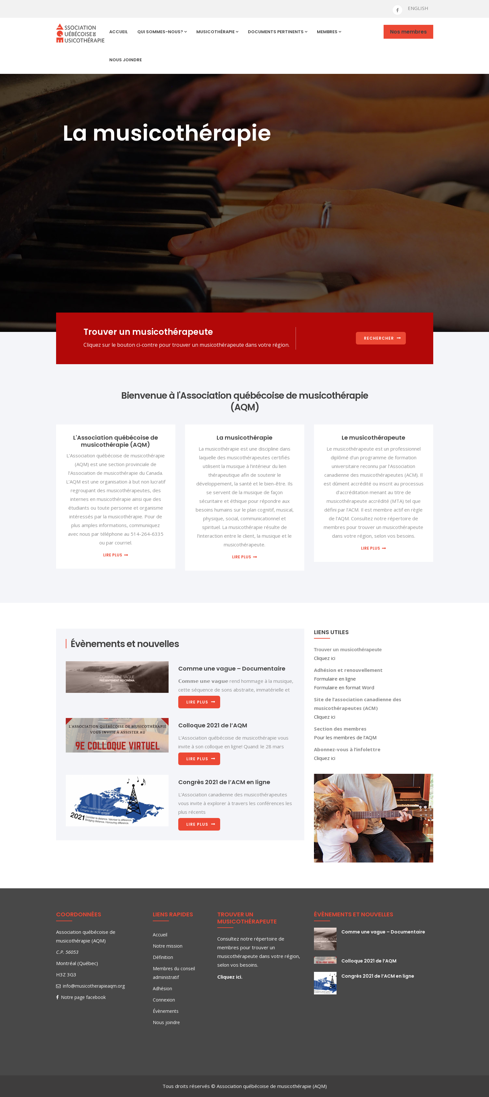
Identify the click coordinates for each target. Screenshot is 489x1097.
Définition (163, 957)
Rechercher (379, 338)
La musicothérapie (244, 438)
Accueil (118, 32)
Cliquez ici (324, 658)
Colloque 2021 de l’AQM (212, 725)
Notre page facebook (81, 997)
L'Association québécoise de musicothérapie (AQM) (115, 441)
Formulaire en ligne (335, 678)
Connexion (164, 1000)
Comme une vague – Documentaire (231, 668)
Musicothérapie (217, 32)
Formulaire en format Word (344, 687)
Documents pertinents (277, 32)
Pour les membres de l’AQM (345, 737)
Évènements (166, 1011)
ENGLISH (418, 8)
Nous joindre (125, 60)
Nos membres (408, 31)
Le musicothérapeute (373, 438)
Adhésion (162, 988)
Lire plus (112, 555)
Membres (329, 32)
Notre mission (167, 946)
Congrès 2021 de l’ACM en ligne (224, 782)
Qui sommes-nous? (162, 32)
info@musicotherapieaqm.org (90, 986)
